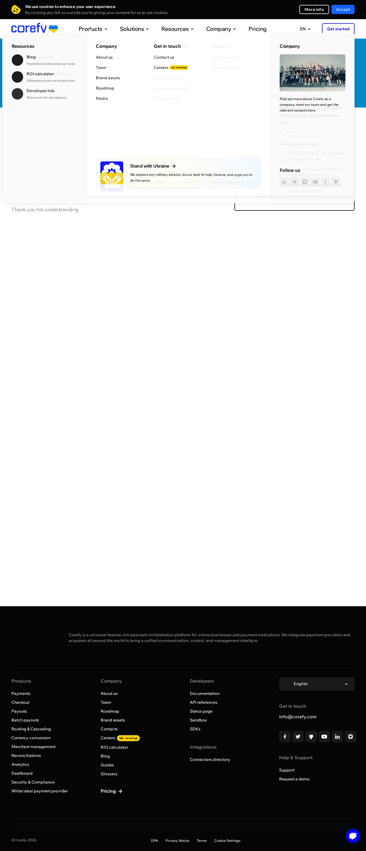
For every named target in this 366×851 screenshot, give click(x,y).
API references (203, 702)
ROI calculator (114, 747)
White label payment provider (39, 791)
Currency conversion (31, 737)
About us (109, 693)
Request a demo (294, 779)
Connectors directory (210, 759)
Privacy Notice (177, 840)
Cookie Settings (227, 840)
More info (314, 9)
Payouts (19, 711)
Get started (338, 28)
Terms (202, 840)
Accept (343, 9)
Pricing (245, 28)
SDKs (195, 728)
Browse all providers (36, 124)
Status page (201, 711)
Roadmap (110, 711)
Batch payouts (25, 720)
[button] (351, 836)
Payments (20, 693)
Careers (120, 737)
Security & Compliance (33, 782)
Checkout (20, 702)
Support (287, 770)
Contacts (109, 728)
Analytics (20, 764)
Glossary (109, 773)
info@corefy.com (298, 716)
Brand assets (113, 720)
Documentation (205, 693)
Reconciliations (26, 755)
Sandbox (198, 720)
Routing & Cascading (31, 728)
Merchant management (33, 746)
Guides (107, 765)
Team (106, 702)
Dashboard (22, 773)
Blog (105, 756)
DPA (154, 840)
